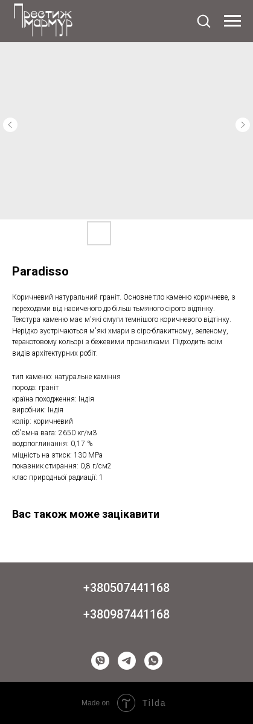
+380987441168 (126, 614)
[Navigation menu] (232, 21)
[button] (203, 20)
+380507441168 (126, 588)
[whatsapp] (153, 661)
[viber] (100, 661)
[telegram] (127, 661)
